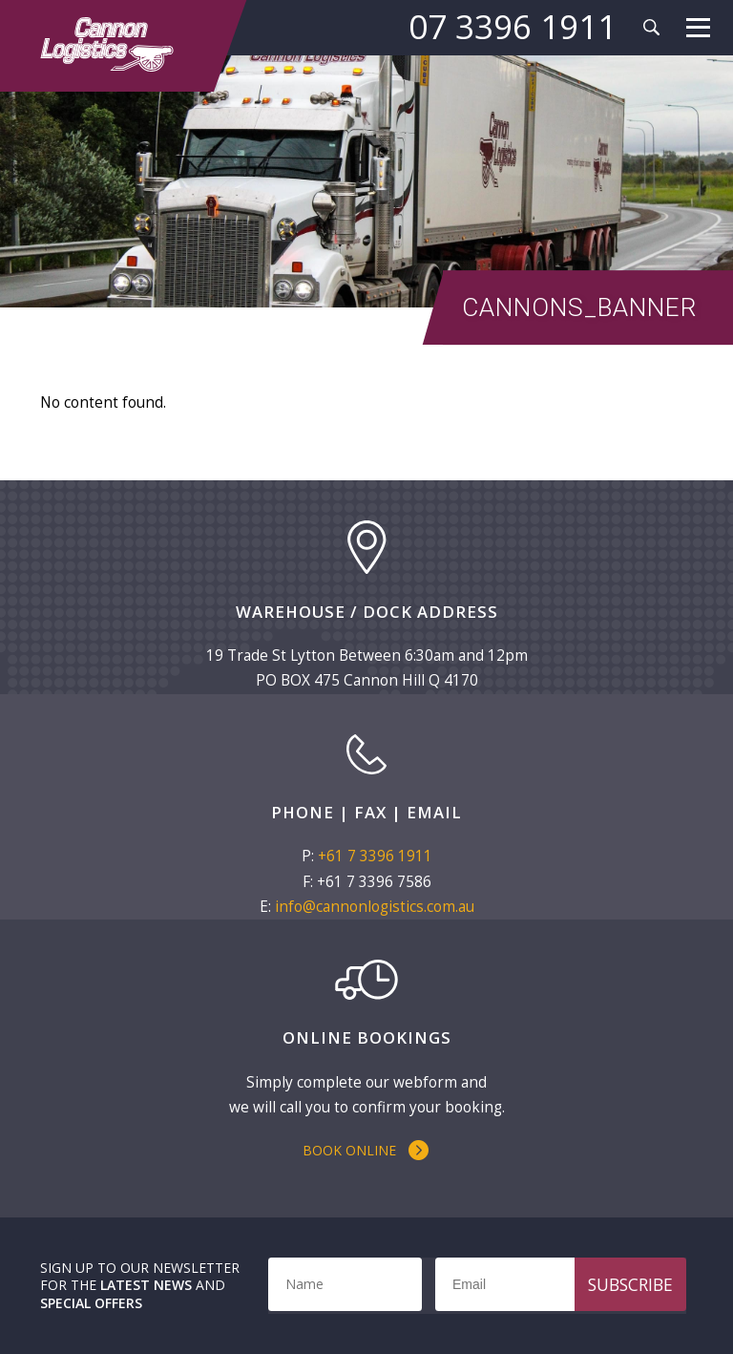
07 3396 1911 (512, 26)
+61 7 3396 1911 (375, 856)
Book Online (349, 1150)
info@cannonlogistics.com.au (374, 907)
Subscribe (630, 1284)
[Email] (554, 1284)
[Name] (345, 1284)
